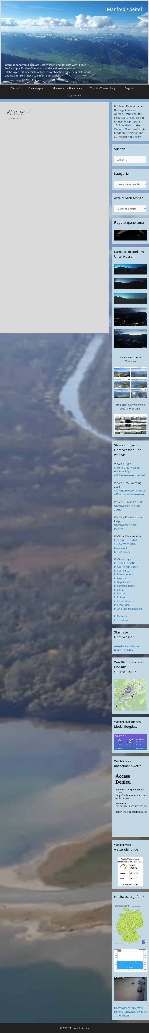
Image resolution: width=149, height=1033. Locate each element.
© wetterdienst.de (130, 885)
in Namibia (120, 616)
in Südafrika (121, 620)
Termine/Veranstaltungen (104, 88)
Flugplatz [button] (133, 88)
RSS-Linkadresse (131, 117)
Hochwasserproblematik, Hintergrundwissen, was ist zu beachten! (130, 1011)
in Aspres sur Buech (126, 567)
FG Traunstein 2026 (126, 540)
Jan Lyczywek (122, 551)
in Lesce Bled (122, 605)
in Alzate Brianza (124, 601)
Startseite (16, 88)
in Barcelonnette (124, 574)
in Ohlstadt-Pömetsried (128, 608)
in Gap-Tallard (122, 582)
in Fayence (120, 578)
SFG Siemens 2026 (125, 544)
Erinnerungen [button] (39, 88)
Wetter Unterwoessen (130, 859)
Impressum (74, 95)
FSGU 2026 (120, 547)
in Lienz (118, 589)
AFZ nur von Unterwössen (129, 494)
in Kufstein (120, 597)
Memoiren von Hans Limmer (68, 88)
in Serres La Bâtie (124, 563)
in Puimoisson (122, 570)
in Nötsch (120, 593)
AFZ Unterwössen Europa (129, 490)
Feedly (137, 137)
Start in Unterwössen (127, 467)
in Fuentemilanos (124, 586)
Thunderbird (126, 125)
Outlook (119, 129)
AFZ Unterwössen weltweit (130, 475)
